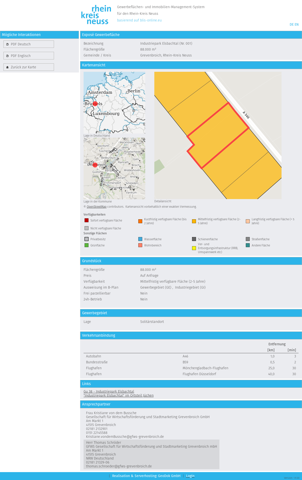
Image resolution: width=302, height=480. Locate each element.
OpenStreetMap (97, 206)
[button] (28, 44)
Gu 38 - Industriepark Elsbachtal (109, 391)
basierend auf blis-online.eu (139, 20)
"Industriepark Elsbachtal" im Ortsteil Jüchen (119, 395)
